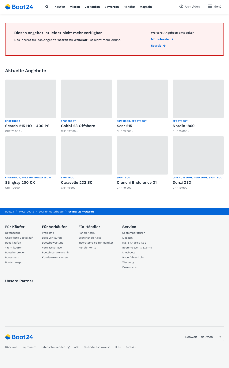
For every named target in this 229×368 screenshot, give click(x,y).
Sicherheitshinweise (97, 346)
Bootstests (12, 257)
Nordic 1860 (184, 125)
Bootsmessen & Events (137, 247)
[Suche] (47, 7)
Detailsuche (13, 232)
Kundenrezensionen (55, 257)
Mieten (75, 7)
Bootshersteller (15, 252)
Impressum (29, 346)
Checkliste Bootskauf (19, 237)
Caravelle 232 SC (76, 182)
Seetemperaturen (133, 232)
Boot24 (9, 211)
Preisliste (48, 232)
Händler (129, 7)
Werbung (128, 262)
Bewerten (111, 7)
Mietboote (128, 252)
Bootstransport (15, 262)
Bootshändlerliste (89, 237)
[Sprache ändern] (203, 337)
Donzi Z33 (182, 182)
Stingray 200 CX (20, 182)
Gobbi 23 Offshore (78, 125)
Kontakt (131, 346)
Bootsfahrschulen (133, 257)
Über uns (11, 346)
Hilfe (118, 346)
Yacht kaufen (13, 247)
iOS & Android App (134, 242)
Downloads (129, 267)
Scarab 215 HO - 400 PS (27, 125)
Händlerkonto (87, 247)
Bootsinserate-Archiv (55, 252)
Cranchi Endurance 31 (137, 182)
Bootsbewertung (52, 242)
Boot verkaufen (52, 237)
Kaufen (59, 7)
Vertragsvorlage (52, 247)
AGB (76, 346)
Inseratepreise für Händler (95, 242)
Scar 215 (124, 125)
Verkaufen (92, 7)
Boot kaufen (13, 242)
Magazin (146, 7)
